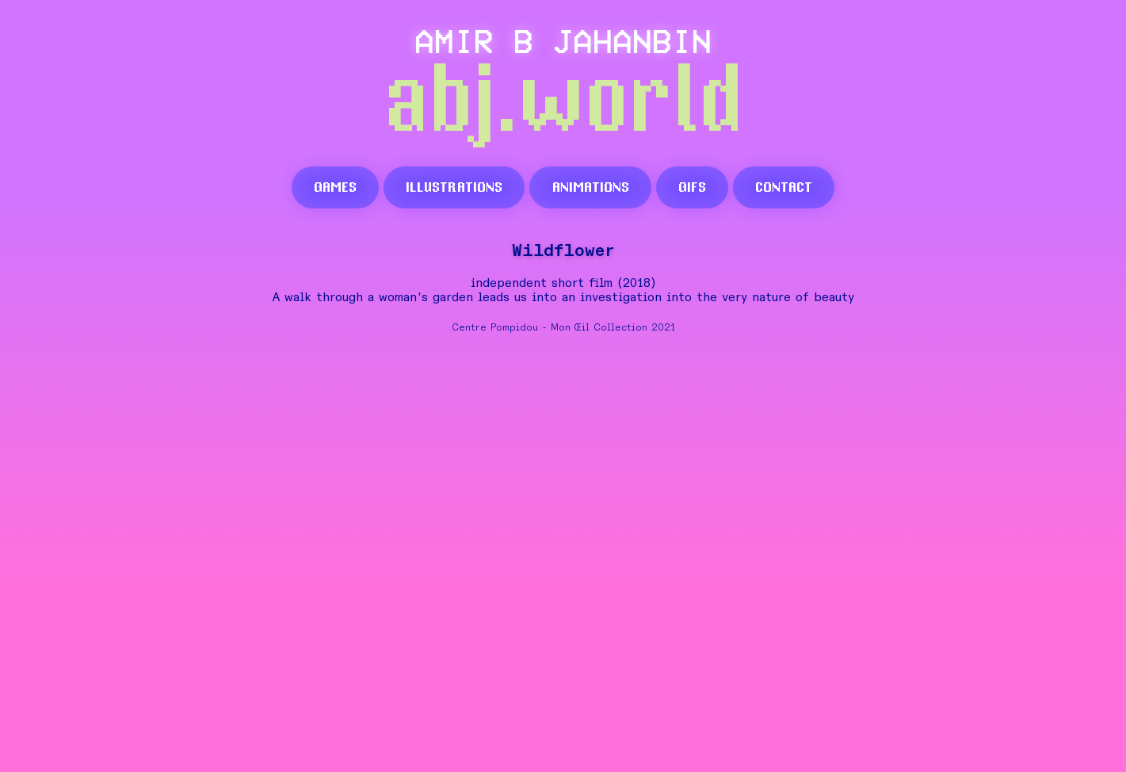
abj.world (563, 103)
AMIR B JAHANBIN (563, 40)
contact (783, 186)
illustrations (454, 186)
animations (590, 186)
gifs (692, 186)
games (335, 186)
